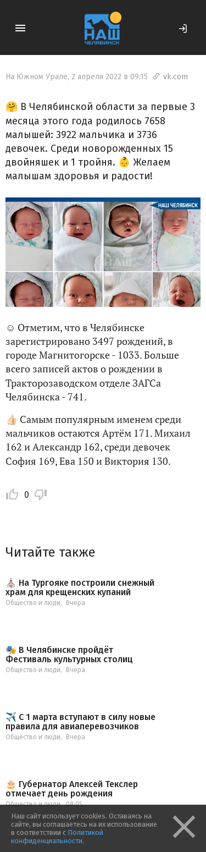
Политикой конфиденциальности (57, 836)
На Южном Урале (36, 77)
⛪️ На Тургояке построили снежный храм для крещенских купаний (79, 587)
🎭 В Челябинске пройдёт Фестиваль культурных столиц (69, 654)
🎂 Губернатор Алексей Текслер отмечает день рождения (71, 789)
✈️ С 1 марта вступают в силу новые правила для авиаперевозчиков (80, 722)
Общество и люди (32, 603)
